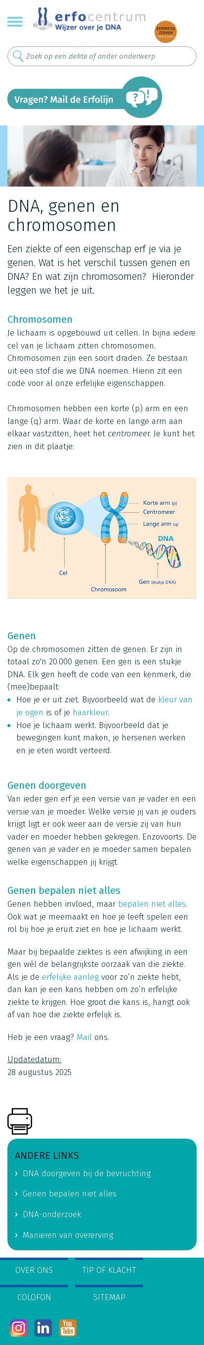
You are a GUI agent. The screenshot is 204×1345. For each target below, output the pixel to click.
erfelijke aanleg (70, 977)
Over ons (34, 1270)
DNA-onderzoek (52, 1214)
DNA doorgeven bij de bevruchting (87, 1173)
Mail (84, 1037)
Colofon (34, 1297)
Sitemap (109, 1297)
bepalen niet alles (152, 904)
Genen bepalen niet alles (70, 1194)
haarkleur (90, 712)
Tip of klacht (109, 1270)
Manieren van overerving (68, 1235)
